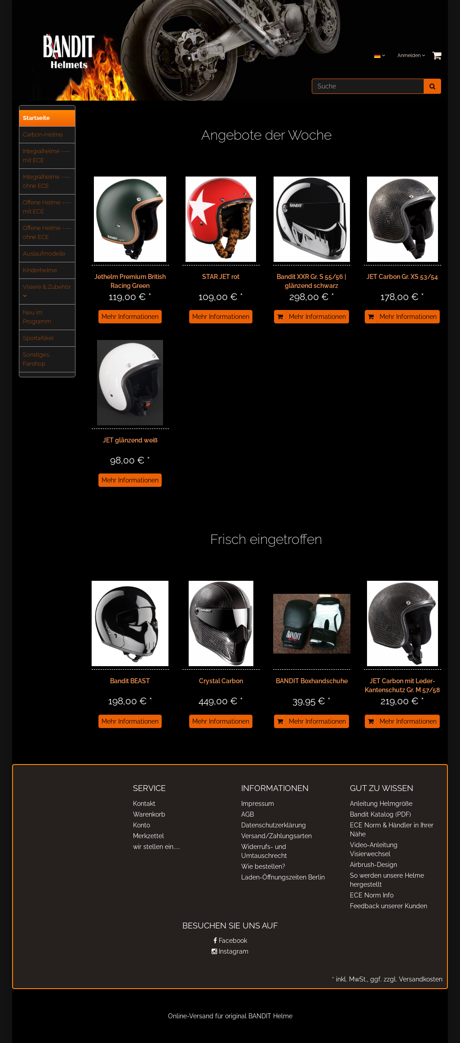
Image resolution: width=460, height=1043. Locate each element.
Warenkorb (149, 814)
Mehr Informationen (130, 316)
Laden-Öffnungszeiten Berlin (283, 877)
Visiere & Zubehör (47, 291)
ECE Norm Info (372, 895)
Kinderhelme (40, 270)
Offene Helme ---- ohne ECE (47, 232)
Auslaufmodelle (44, 253)
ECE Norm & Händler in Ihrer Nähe (391, 830)
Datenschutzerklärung (273, 825)
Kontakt (144, 803)
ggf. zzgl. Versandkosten (405, 979)
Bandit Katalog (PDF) (380, 814)
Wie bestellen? (263, 866)
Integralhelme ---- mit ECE (46, 156)
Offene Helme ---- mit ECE (47, 207)
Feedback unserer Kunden (388, 906)
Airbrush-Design (373, 864)
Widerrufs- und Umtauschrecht (264, 851)
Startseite (36, 118)
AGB (247, 814)
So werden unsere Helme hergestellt (387, 880)
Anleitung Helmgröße (381, 803)
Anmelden (411, 55)
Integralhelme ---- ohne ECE (46, 181)
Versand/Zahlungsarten (276, 836)
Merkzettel (148, 836)
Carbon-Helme (43, 134)
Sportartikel (38, 338)
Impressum (257, 803)
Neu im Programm (37, 317)
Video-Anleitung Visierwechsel (374, 849)
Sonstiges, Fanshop (36, 359)
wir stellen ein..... (156, 846)
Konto (141, 825)
